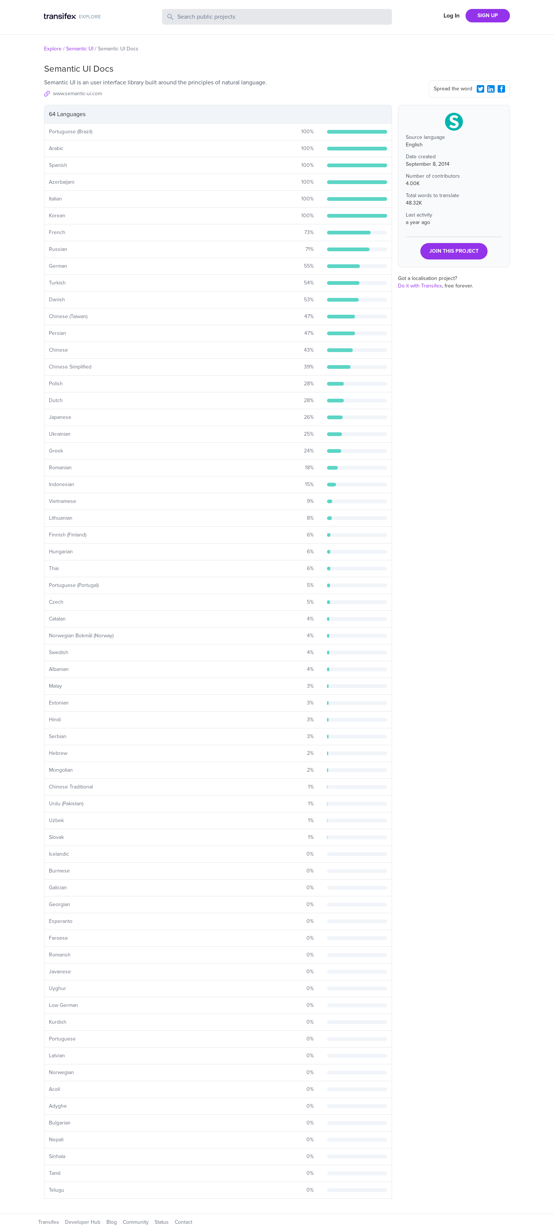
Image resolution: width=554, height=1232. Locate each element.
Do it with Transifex (420, 286)
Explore (53, 49)
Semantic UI (79, 49)
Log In (451, 15)
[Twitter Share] (480, 89)
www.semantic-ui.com (77, 93)
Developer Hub (82, 1222)
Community (136, 1222)
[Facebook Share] (501, 89)
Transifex (48, 1222)
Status (162, 1222)
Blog (111, 1222)
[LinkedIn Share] (491, 89)
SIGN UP (487, 15)
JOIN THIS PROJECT (454, 251)
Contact (183, 1222)
